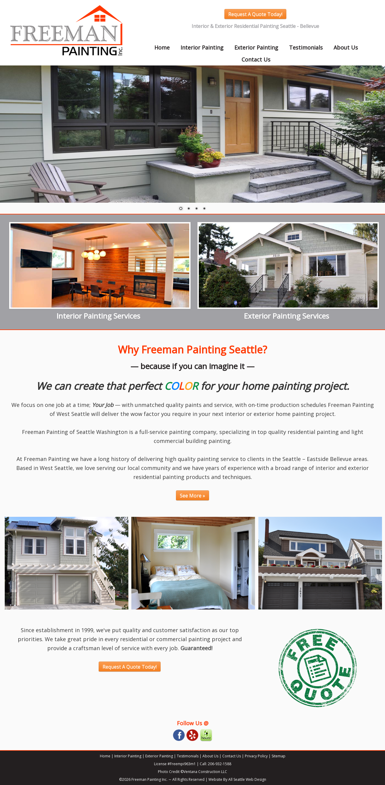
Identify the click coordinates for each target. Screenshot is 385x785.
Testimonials (306, 47)
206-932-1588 (219, 763)
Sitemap (278, 756)
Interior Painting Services (98, 316)
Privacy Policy (256, 756)
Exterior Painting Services (286, 316)
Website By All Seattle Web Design (237, 779)
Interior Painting (201, 47)
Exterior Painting (256, 47)
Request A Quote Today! (255, 14)
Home (162, 47)
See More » (192, 495)
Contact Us (256, 59)
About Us (346, 47)
